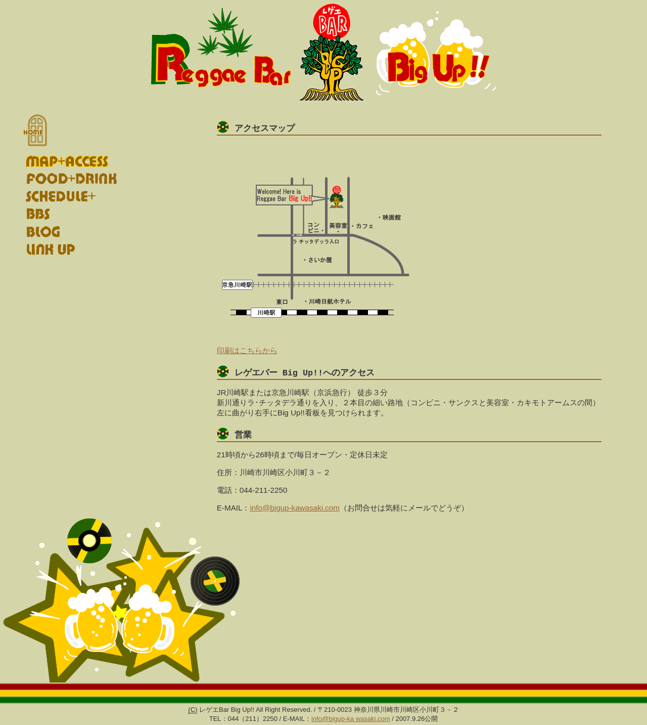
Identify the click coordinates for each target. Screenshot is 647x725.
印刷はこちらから (247, 351)
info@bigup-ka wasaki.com (350, 720)
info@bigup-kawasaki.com (295, 509)
